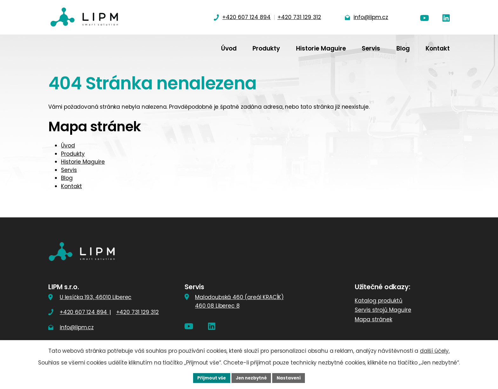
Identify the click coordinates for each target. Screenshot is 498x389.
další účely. (435, 350)
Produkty (73, 154)
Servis (69, 170)
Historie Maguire (83, 162)
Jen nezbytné (251, 377)
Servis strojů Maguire (383, 310)
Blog (67, 178)
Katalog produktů (378, 300)
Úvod (68, 145)
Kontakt (71, 186)
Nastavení (291, 377)
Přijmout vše (209, 377)
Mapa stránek (373, 319)
